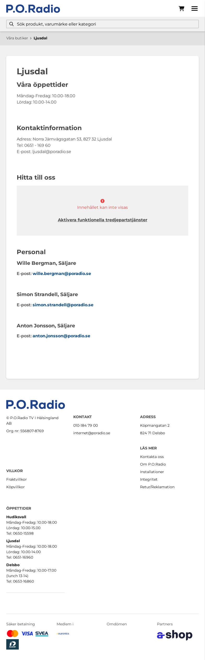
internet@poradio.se (91, 433)
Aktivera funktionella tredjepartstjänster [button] (102, 219)
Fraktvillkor (16, 479)
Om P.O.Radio (153, 464)
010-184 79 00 (85, 425)
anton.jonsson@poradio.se (61, 335)
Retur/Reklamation (157, 487)
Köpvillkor (15, 487)
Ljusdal (40, 38)
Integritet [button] (149, 479)
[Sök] (102, 24)
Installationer (152, 471)
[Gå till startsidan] (33, 8)
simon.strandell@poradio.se (63, 304)
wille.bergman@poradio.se (62, 273)
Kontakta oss (152, 456)
